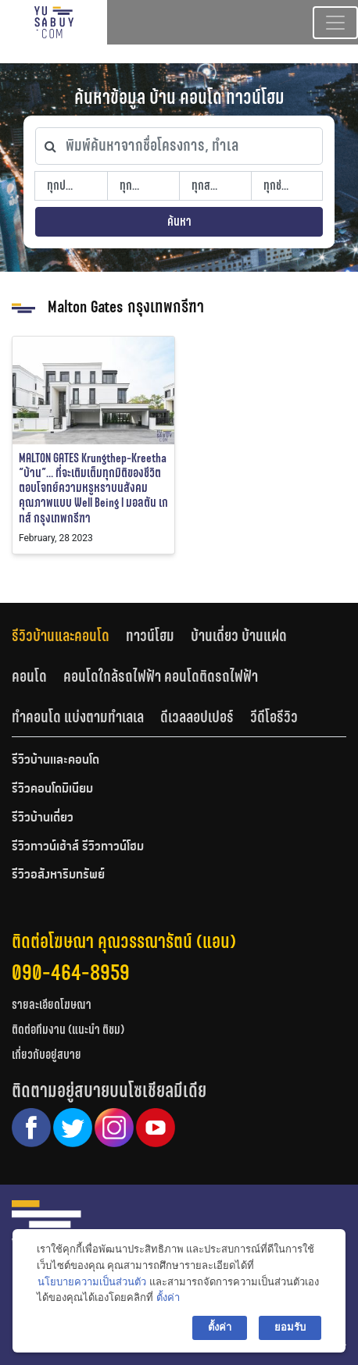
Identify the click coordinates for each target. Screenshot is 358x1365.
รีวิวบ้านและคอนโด (60, 636)
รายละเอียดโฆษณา (51, 1005)
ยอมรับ (290, 1327)
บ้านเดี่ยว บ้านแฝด (239, 636)
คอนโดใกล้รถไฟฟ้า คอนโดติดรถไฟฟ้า (160, 676)
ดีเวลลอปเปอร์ (197, 717)
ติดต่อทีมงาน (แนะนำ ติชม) (68, 1030)
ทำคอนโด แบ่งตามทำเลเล (78, 717)
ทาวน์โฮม (150, 636)
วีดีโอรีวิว (274, 717)
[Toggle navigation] (335, 22)
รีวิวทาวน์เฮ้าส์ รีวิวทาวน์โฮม (78, 847)
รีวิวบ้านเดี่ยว (42, 818)
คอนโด (29, 676)
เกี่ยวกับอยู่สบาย (46, 1055)
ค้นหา (179, 221)
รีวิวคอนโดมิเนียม (52, 789)
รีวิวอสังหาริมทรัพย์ (58, 875)
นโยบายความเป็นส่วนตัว (92, 1282)
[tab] (69, 636)
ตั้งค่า (168, 1297)
